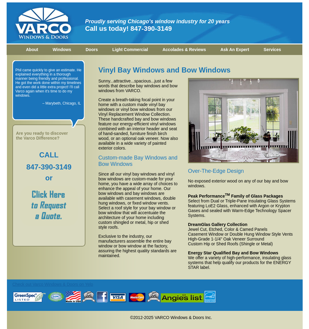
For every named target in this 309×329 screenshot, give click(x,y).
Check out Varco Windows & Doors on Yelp (52, 284)
